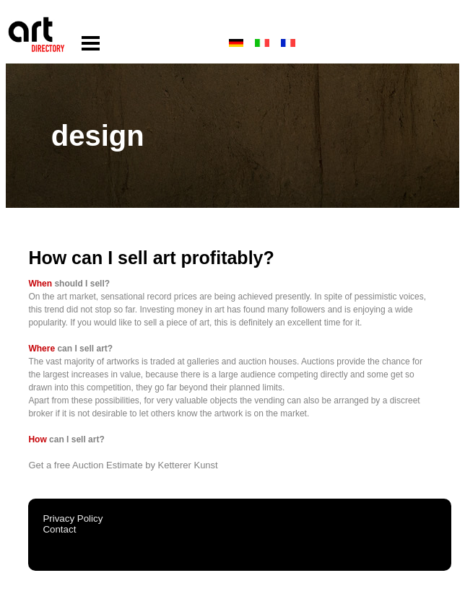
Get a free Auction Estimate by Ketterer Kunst (122, 465)
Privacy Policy (73, 518)
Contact (59, 529)
